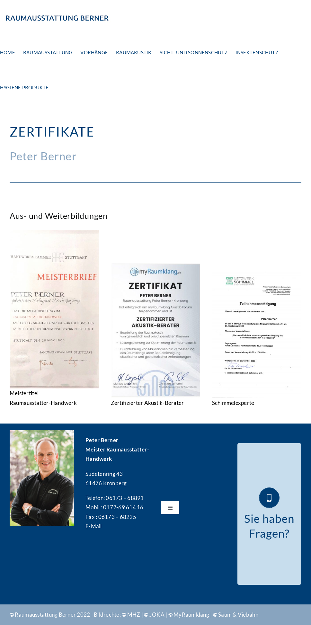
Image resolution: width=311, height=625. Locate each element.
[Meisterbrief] (54, 232)
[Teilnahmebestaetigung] (257, 274)
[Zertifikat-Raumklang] (155, 266)
